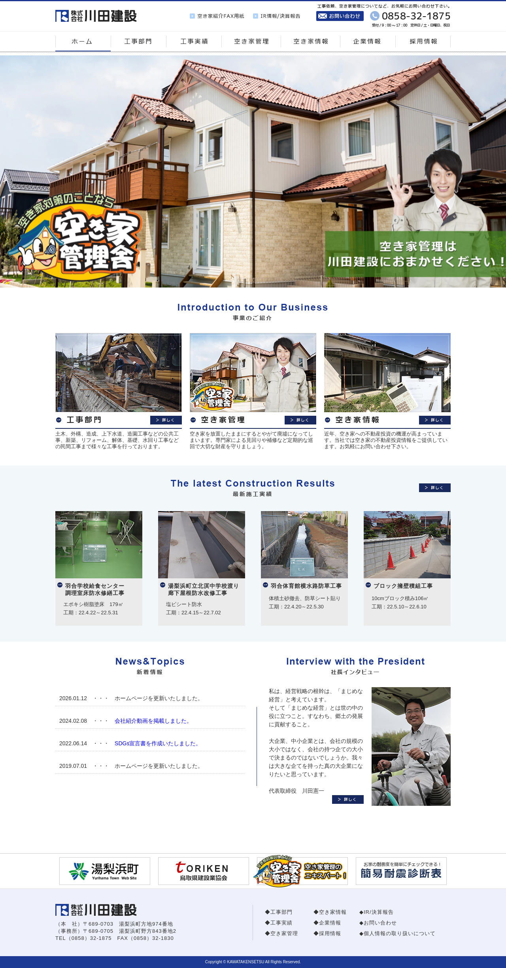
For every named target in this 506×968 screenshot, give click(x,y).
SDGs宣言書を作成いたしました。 (158, 743)
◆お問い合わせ (378, 923)
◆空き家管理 (281, 933)
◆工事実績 (279, 923)
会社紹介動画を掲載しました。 (153, 721)
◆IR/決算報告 (376, 912)
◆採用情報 (327, 933)
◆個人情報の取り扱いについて (397, 933)
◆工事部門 (279, 912)
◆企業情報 (327, 923)
